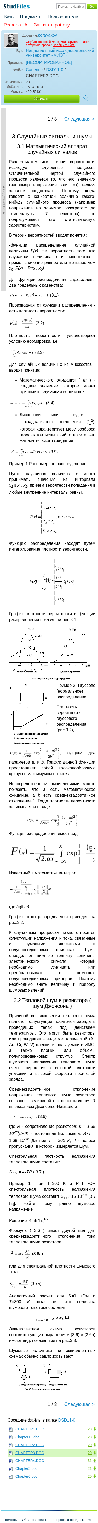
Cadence (34, 70)
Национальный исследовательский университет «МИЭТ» (60, 52)
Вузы (9, 16)
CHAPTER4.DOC (29, 1461)
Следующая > (79, 119)
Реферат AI (16, 25)
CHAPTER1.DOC (29, 1429)
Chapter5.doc (26, 1468)
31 (90, 1461)
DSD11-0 (54, 70)
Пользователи (63, 16)
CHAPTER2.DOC (29, 1445)
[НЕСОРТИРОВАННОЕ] (49, 62)
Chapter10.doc (27, 1437)
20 (90, 1429)
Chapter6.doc (26, 1476)
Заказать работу (52, 25)
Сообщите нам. (64, 45)
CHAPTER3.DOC (29, 1453)
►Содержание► (4, 200)
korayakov (47, 35)
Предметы (31, 16)
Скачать (41, 98)
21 (90, 1468)
